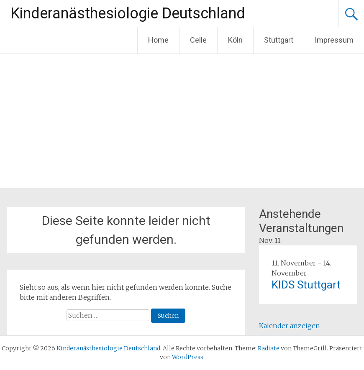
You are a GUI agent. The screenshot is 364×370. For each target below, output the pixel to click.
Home (158, 40)
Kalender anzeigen (289, 326)
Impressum (334, 40)
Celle (198, 40)
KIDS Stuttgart (306, 284)
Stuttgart (278, 40)
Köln (235, 40)
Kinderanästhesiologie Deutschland (127, 13)
